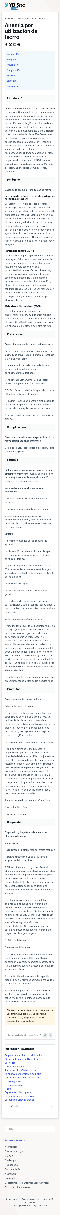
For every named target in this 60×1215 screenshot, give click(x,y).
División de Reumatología (18, 1187)
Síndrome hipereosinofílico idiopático (23, 1059)
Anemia (9, 1088)
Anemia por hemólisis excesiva (20, 1070)
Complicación (13, 70)
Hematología (42, 18)
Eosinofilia (10, 1062)
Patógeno (11, 59)
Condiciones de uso (30, 1199)
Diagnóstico (12, 86)
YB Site (27, 1205)
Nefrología (10, 1178)
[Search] (30, 1129)
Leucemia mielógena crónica (19, 1099)
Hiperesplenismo (13, 1085)
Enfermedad (9, 18)
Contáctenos (11, 1199)
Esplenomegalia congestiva (19, 1092)
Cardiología (10, 1160)
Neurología (10, 1173)
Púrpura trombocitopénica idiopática (23, 1055)
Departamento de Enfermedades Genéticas (27, 1182)
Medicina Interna (26, 18)
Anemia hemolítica (14, 1066)
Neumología (11, 1146)
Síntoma (10, 75)
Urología (9, 1156)
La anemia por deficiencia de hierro (23, 1073)
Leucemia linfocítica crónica (19, 1096)
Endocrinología (12, 1169)
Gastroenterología (14, 1151)
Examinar (11, 80)
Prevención (12, 65)
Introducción (12, 54)
